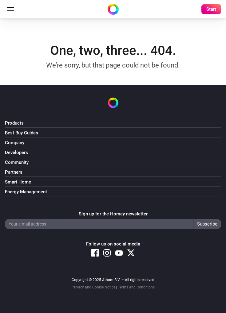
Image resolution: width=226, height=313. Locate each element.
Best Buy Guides (21, 133)
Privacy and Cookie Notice (93, 287)
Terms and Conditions (136, 287)
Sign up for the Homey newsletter (113, 214)
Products (14, 123)
